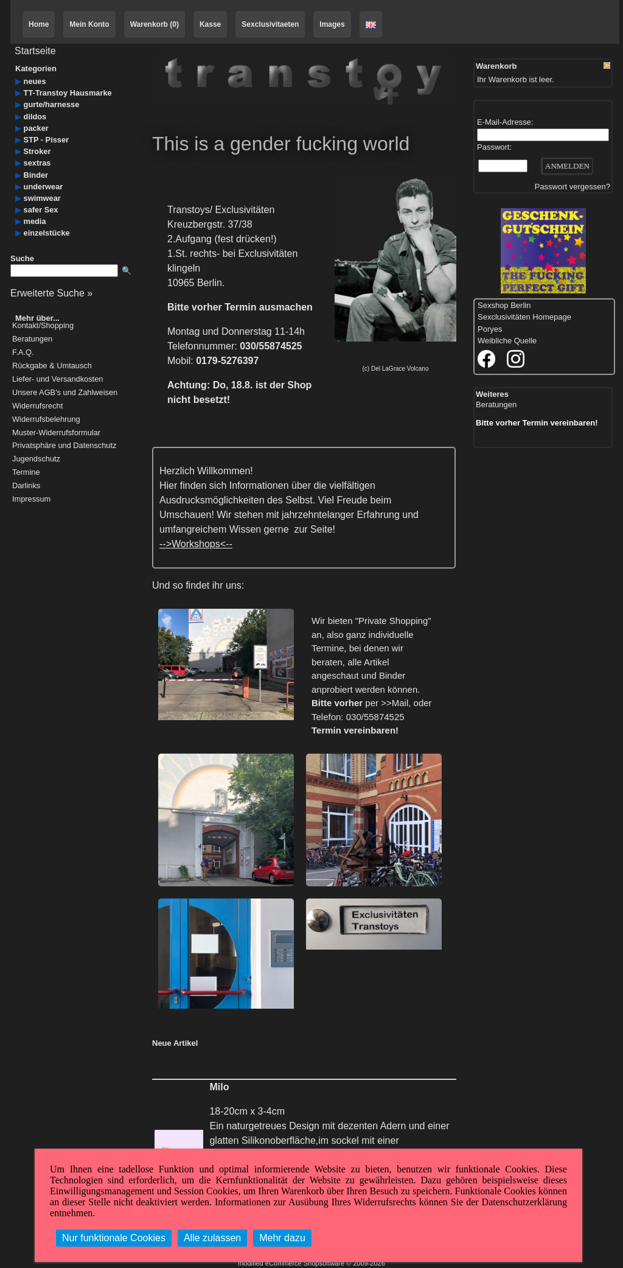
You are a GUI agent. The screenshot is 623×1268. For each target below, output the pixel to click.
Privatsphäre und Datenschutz (64, 446)
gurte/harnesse (52, 104)
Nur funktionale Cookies (113, 1238)
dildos (35, 116)
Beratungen (32, 339)
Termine (26, 473)
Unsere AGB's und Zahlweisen (64, 393)
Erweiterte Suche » (51, 293)
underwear (43, 186)
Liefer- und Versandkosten (57, 380)
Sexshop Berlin (504, 305)
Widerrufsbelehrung (46, 420)
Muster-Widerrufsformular (56, 433)
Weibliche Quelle (507, 340)
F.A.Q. (23, 353)
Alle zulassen (212, 1238)
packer (36, 128)
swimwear (42, 198)
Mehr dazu (282, 1238)
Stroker (37, 151)
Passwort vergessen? (572, 186)
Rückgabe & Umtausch (52, 366)
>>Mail (394, 703)
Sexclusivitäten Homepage (524, 316)
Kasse (210, 24)
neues (35, 81)
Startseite (35, 51)
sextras (37, 162)
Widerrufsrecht (37, 406)
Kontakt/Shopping (43, 326)
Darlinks (26, 486)
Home (39, 24)
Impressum (31, 499)
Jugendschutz (36, 459)
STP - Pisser (46, 139)
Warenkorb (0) (154, 24)
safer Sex (41, 209)
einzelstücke (47, 232)
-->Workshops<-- (195, 544)
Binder (36, 175)
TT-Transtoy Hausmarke (68, 92)
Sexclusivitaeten (270, 24)
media (35, 221)
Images (331, 24)
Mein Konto (89, 24)
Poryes (490, 329)
